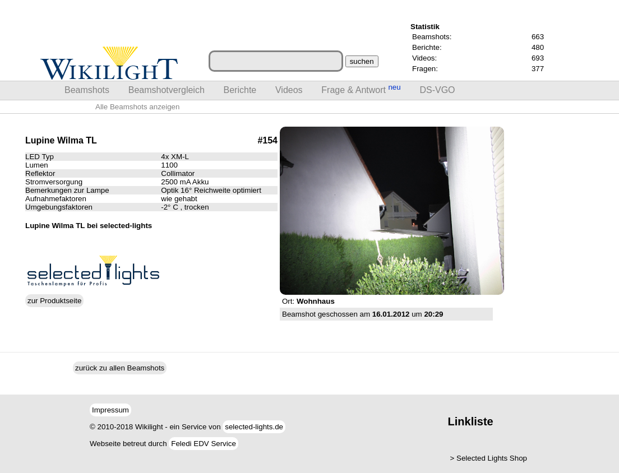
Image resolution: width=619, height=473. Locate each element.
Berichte (240, 90)
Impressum (110, 410)
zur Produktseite (54, 300)
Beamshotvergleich (166, 90)
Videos (289, 90)
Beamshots (86, 90)
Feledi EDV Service (203, 443)
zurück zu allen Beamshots (119, 368)
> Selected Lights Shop (488, 458)
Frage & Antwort (360, 89)
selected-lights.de (254, 427)
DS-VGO (437, 90)
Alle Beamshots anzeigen (137, 107)
